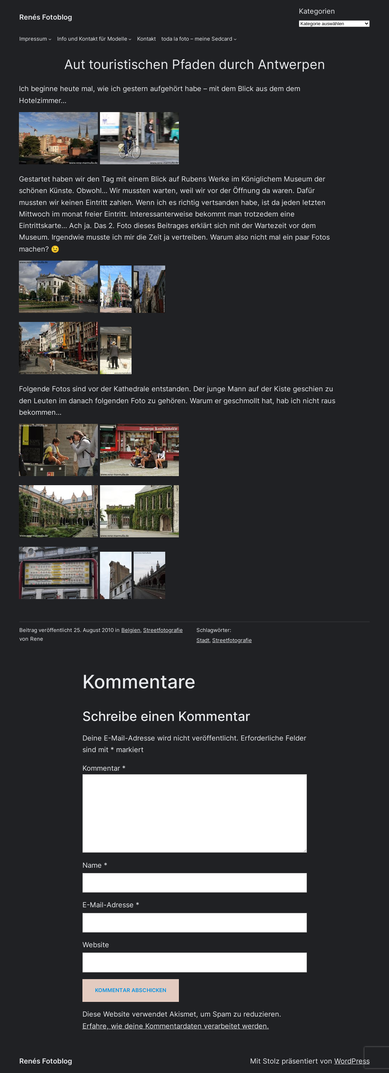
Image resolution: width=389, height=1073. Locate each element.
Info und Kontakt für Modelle (92, 39)
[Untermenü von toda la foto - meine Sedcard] (235, 39)
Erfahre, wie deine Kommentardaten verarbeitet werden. (175, 1026)
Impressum (33, 39)
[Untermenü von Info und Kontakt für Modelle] (130, 39)
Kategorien (317, 11)
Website (95, 945)
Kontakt (146, 39)
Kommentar (104, 768)
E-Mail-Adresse (110, 905)
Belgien (130, 630)
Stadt (202, 640)
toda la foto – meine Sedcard (196, 39)
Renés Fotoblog (45, 17)
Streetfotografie (163, 630)
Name (94, 865)
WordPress (352, 1061)
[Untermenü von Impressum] (50, 39)
